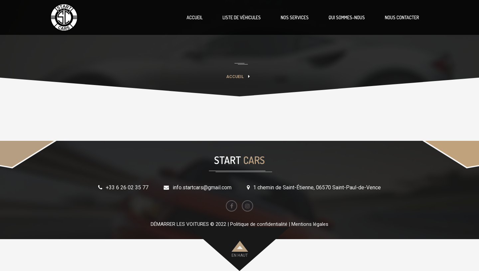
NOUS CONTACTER (402, 17)
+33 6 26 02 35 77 (127, 187)
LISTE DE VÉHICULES (242, 17)
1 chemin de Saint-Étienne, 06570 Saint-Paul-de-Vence (317, 187)
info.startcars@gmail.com (202, 187)
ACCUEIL (195, 17)
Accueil (235, 76)
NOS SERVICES (295, 17)
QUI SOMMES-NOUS (347, 17)
